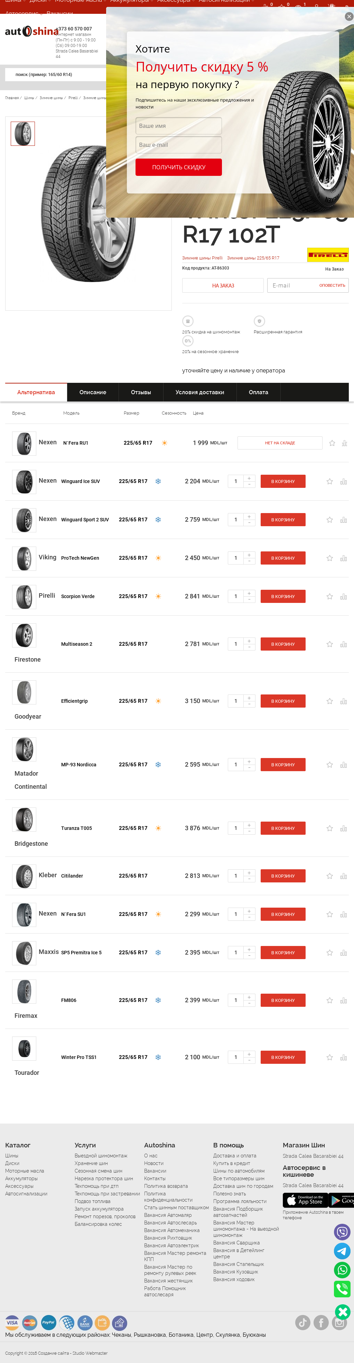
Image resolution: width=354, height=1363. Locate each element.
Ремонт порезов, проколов (105, 1216)
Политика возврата (166, 1186)
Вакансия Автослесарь (170, 1222)
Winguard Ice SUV (80, 481)
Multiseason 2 (76, 644)
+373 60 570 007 (79, 42)
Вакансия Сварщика (236, 1243)
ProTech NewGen (80, 558)
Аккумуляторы (21, 1178)
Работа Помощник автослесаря (165, 1291)
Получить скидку (178, 167)
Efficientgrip (74, 701)
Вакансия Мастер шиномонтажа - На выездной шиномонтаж (246, 1229)
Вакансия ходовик (234, 1279)
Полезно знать (229, 1193)
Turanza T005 (76, 828)
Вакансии (60, 13)
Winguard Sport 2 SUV (85, 519)
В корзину (283, 481)
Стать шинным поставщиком (176, 1207)
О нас (151, 1155)
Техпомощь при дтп (97, 1186)
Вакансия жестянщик (168, 1281)
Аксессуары (19, 1186)
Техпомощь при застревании (107, 1193)
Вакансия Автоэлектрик (171, 1245)
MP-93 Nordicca (78, 764)
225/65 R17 (138, 443)
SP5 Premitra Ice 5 (81, 952)
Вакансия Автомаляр (168, 1215)
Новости (154, 1163)
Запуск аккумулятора (99, 1209)
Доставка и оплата (235, 1155)
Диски (12, 1163)
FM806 (68, 1000)
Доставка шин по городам (243, 1186)
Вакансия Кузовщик (235, 1272)
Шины (11, 1155)
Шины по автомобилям (238, 1171)
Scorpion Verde (78, 596)
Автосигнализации (26, 1193)
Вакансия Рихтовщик (168, 1238)
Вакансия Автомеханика (172, 1230)
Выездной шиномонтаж (101, 1155)
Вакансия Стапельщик (238, 1264)
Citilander (72, 876)
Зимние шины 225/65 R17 (253, 258)
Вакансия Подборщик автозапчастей (238, 1212)
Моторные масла (24, 1171)
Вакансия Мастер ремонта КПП (175, 1256)
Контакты (155, 1178)
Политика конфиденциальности (168, 1197)
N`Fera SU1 (73, 914)
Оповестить (332, 285)
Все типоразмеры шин (238, 1178)
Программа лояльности (240, 1201)
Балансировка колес (98, 1224)
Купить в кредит (231, 1163)
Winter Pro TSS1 (79, 1057)
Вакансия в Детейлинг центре (238, 1253)
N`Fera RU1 (75, 443)
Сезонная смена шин (98, 1171)
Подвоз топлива (93, 1201)
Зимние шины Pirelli (203, 258)
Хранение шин (91, 1163)
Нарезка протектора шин (104, 1178)
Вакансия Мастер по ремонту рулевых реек (170, 1270)
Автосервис (21, 13)
